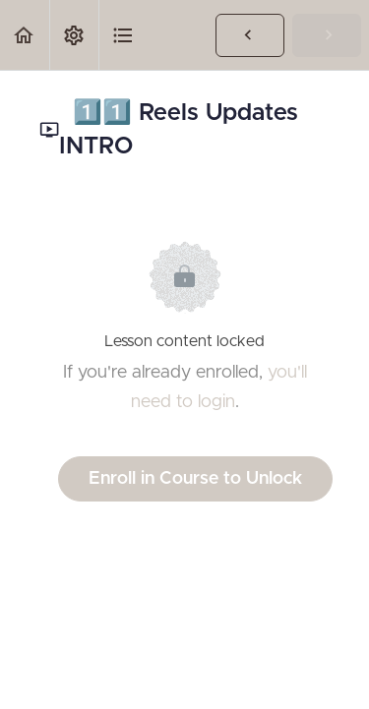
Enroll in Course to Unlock (195, 479)
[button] (24, 35)
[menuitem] (73, 35)
